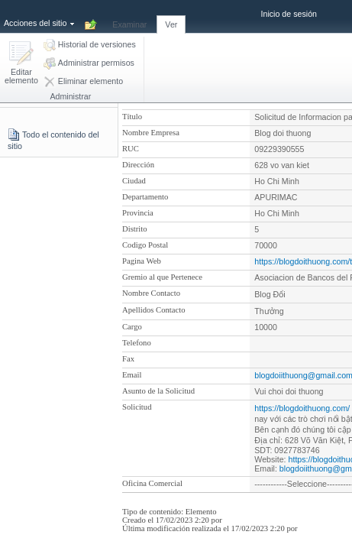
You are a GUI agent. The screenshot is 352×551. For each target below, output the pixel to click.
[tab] (129, 16)
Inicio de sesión (289, 13)
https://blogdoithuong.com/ (302, 408)
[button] (21, 63)
